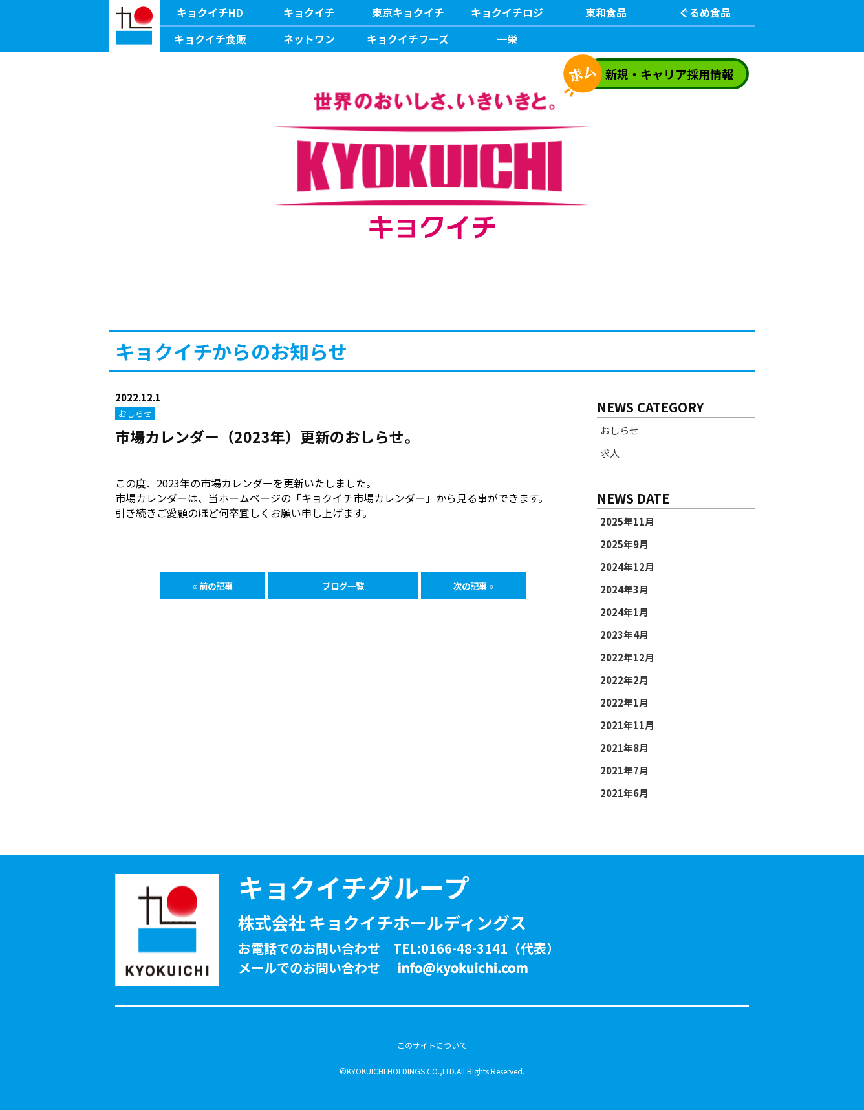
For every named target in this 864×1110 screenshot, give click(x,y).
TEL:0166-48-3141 (450, 948)
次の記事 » (474, 585)
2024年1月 (624, 612)
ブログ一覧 (343, 585)
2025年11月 (627, 521)
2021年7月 (624, 770)
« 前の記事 (212, 585)
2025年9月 (624, 544)
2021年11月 (627, 725)
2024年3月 (624, 589)
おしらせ (619, 430)
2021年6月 (624, 793)
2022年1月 (624, 702)
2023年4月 (624, 634)
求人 (610, 453)
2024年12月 (627, 566)
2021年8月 (624, 748)
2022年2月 (624, 680)
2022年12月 (627, 657)
